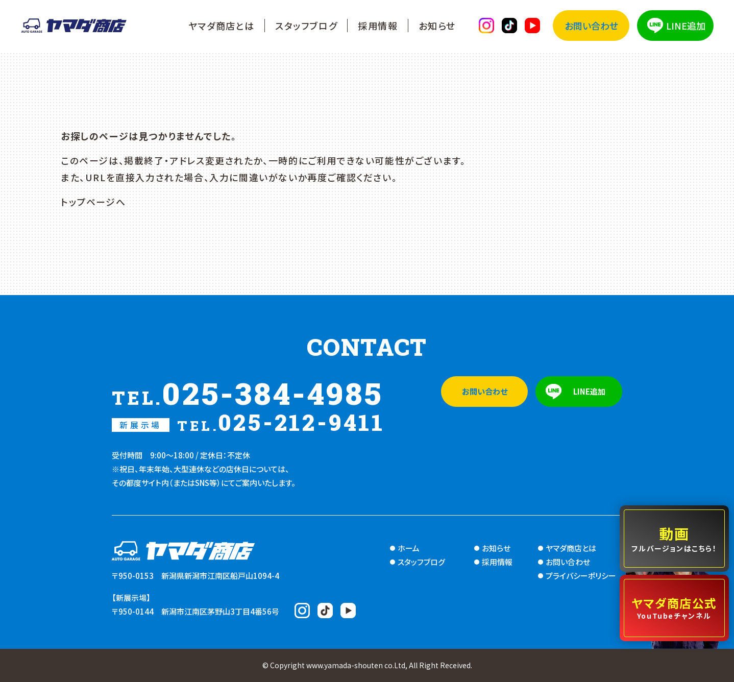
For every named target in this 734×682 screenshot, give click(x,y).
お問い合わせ (591, 25)
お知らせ (437, 25)
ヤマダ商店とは (221, 25)
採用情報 (378, 25)
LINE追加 (685, 25)
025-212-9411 (248, 422)
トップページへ (93, 201)
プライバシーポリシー (581, 575)
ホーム (409, 548)
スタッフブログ (306, 25)
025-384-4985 (247, 393)
